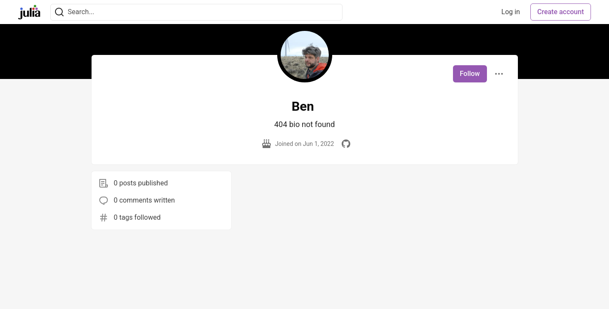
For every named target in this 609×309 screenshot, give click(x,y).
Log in (511, 12)
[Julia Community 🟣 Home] (29, 12)
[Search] (59, 12)
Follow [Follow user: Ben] (470, 74)
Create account (560, 12)
